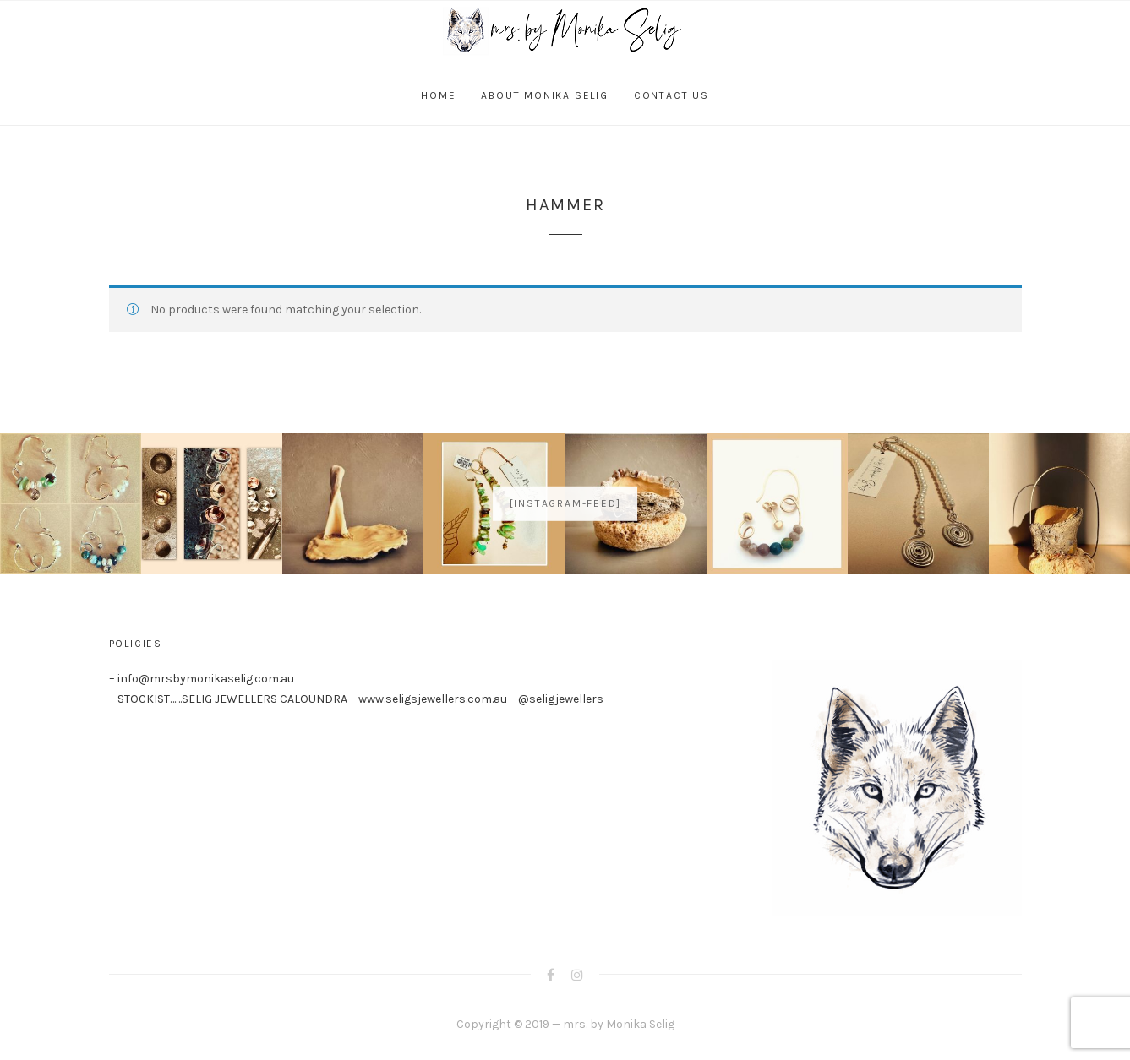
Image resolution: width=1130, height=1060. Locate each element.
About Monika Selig (544, 95)
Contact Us (671, 95)
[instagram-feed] (565, 503)
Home (438, 95)
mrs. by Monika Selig (618, 1024)
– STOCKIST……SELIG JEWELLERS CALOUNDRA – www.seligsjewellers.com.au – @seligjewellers (356, 699)
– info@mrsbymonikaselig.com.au (201, 678)
